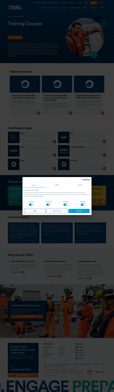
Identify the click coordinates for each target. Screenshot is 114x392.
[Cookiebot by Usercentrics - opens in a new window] (83, 180)
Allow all (79, 211)
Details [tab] (57, 184)
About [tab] (80, 184)
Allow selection (57, 211)
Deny (35, 211)
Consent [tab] (34, 185)
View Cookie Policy (37, 196)
